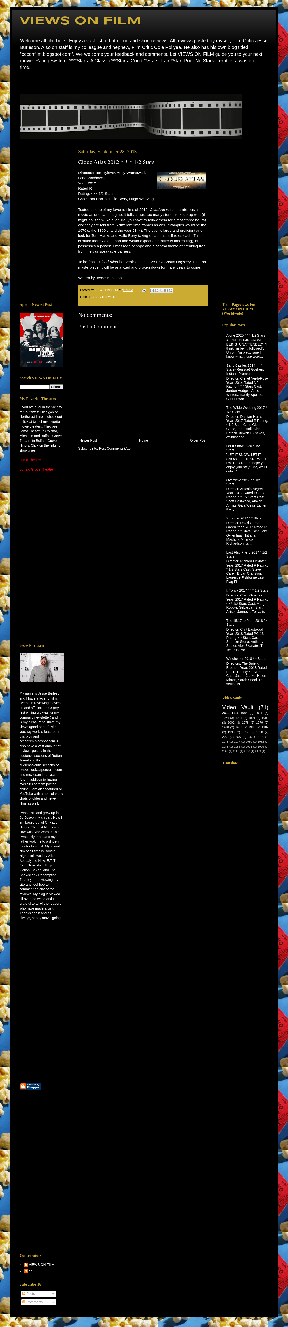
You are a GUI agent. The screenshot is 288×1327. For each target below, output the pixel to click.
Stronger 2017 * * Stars (244, 518)
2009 (258, 751)
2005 (236, 751)
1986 (225, 727)
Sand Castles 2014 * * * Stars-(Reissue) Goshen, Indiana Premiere (245, 370)
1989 (265, 727)
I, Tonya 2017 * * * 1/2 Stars (247, 590)
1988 (251, 727)
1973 (225, 741)
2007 (238, 737)
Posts (28, 1294)
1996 (261, 746)
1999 (265, 718)
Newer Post (88, 440)
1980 (249, 741)
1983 (225, 746)
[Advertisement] (41, 222)
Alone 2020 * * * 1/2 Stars (245, 335)
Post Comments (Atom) (116, 448)
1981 (238, 718)
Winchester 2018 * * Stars (246, 659)
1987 (238, 727)
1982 (261, 741)
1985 (237, 746)
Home (21, 81)
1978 (245, 722)
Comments (32, 1302)
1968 (250, 736)
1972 (261, 736)
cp (30, 1271)
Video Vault (107, 296)
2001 (225, 737)
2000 (225, 751)
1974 (225, 718)
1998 (259, 732)
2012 (94, 296)
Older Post (198, 440)
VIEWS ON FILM (80, 21)
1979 (259, 722)
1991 (251, 718)
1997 (245, 732)
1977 (237, 741)
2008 (247, 751)
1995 (231, 732)
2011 (259, 713)
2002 (231, 722)
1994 (249, 746)
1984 (243, 713)
